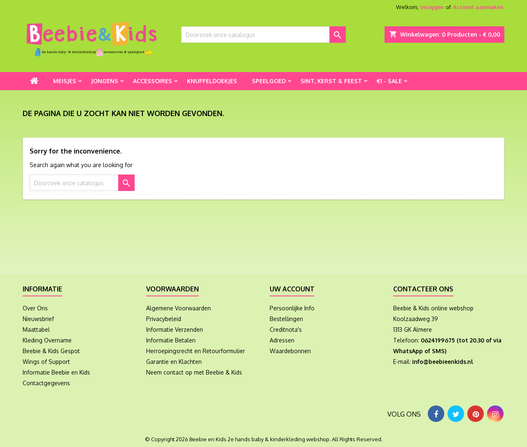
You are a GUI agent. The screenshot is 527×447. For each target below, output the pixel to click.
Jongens (104, 80)
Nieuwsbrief (38, 318)
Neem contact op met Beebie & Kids (194, 372)
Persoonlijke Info (292, 308)
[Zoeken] (263, 34)
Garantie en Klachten (174, 361)
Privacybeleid (163, 318)
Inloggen (432, 7)
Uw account (292, 289)
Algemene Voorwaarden (178, 308)
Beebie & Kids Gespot (51, 350)
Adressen (282, 340)
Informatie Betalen (171, 340)
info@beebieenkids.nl (442, 361)
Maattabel (36, 329)
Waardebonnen (290, 350)
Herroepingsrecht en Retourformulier (195, 350)
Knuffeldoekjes (212, 80)
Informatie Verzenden (174, 329)
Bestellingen (286, 318)
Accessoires (152, 80)
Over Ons (35, 308)
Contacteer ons (423, 289)
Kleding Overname (47, 340)
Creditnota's (286, 329)
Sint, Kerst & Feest (331, 80)
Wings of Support (46, 361)
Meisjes (64, 80)
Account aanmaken (478, 7)
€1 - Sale (389, 80)
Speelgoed (269, 80)
